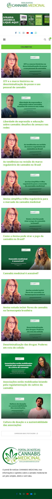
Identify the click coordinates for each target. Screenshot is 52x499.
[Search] (45, 39)
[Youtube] (28, 33)
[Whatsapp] (36, 33)
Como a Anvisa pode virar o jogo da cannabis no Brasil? (23, 238)
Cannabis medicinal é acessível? (21, 273)
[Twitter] (20, 33)
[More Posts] (26, 433)
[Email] (32, 33)
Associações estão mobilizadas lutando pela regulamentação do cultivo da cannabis (25, 384)
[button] (26, 19)
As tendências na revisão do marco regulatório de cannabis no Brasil (23, 163)
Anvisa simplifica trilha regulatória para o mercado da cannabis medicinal (25, 200)
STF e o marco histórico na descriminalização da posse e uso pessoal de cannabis (22, 84)
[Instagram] (23, 33)
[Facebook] (15, 33)
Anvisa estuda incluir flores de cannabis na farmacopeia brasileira (25, 309)
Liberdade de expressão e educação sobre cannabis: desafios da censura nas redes (25, 124)
